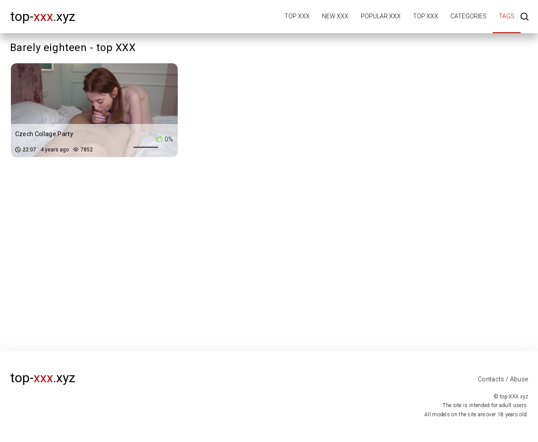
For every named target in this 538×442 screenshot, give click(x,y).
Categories (468, 16)
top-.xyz (42, 16)
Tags (506, 16)
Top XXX (297, 16)
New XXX (335, 16)
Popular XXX (381, 16)
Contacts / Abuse (503, 379)
